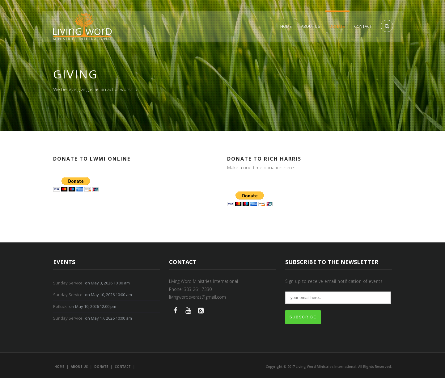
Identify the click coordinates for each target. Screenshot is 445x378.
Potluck (60, 306)
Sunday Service (68, 283)
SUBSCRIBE (303, 317)
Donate (337, 26)
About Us (310, 26)
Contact (363, 26)
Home (286, 26)
